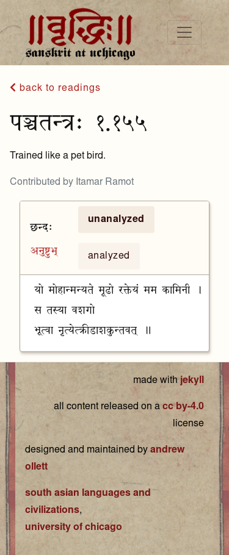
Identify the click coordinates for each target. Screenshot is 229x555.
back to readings (55, 87)
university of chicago (73, 527)
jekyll (192, 380)
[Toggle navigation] (184, 32)
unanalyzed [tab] (116, 219)
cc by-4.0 (183, 407)
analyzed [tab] (109, 256)
